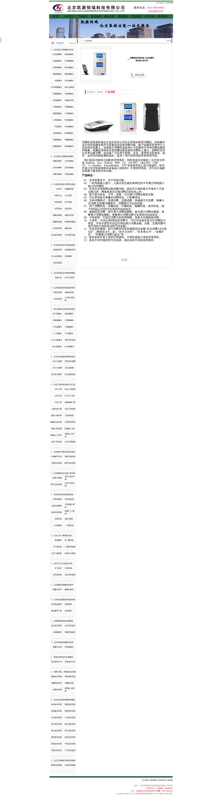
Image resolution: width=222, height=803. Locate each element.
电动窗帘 (68, 611)
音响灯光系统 (70, 553)
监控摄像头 (57, 133)
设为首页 (160, 3)
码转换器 (58, 202)
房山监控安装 (56, 731)
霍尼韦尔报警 (70, 361)
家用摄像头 (69, 133)
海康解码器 (69, 189)
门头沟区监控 (70, 750)
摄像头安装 (57, 647)
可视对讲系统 (56, 463)
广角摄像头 (69, 113)
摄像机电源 (57, 222)
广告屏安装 (57, 299)
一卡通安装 (69, 525)
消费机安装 (69, 683)
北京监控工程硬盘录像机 (63, 156)
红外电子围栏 (56, 374)
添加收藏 (169, 3)
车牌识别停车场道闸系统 (63, 494)
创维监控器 (69, 292)
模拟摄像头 (57, 74)
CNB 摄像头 (57, 327)
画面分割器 (69, 215)
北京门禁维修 (70, 442)
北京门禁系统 (70, 409)
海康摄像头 (57, 94)
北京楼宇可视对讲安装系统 (64, 452)
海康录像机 (57, 161)
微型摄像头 (69, 74)
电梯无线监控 (70, 632)
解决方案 (109, 16)
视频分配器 (57, 215)
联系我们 (163, 16)
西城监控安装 (70, 711)
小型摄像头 (57, 107)
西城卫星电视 (56, 765)
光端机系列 (57, 250)
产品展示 (83, 16)
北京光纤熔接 (70, 575)
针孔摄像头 (69, 81)
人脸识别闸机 (56, 506)
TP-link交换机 (56, 256)
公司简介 (69, 16)
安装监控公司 (70, 662)
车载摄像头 (69, 107)
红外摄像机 (57, 54)
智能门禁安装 (56, 429)
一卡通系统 (57, 525)
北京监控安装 (56, 626)
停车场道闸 (69, 499)
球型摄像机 (57, 67)
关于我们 (145, 780)
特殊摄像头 (69, 146)
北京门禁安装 (56, 442)
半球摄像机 (69, 61)
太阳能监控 (57, 632)
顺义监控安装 (70, 724)
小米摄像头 (57, 120)
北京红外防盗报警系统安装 (64, 357)
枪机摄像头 (69, 54)
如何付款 (162, 780)
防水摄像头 (69, 67)
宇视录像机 (69, 174)
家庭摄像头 (57, 113)
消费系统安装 (56, 683)
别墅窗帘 (68, 604)
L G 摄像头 (57, 333)
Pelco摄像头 (69, 346)
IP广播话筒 (57, 547)
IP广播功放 (69, 540)
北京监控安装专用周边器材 (64, 184)
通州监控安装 (56, 737)
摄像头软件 (57, 589)
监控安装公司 (56, 662)
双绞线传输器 (70, 222)
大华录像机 (69, 161)
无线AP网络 (57, 478)
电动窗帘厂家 (56, 611)
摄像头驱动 (69, 589)
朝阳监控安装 (70, 704)
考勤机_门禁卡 (56, 435)
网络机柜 (68, 228)
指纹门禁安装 (56, 415)
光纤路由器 (57, 575)
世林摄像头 (57, 320)
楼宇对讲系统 (70, 463)
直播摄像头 (57, 140)
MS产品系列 (69, 278)
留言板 (170, 780)
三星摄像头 (69, 327)
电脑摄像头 (69, 140)
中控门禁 (58, 402)
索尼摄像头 (69, 314)
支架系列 (68, 209)
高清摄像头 (57, 100)
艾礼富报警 (69, 368)
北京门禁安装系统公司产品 (64, 385)
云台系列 (68, 195)
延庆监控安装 (70, 737)
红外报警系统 (70, 374)
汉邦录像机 (57, 168)
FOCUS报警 (57, 368)
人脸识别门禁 (56, 409)
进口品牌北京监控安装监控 (64, 309)
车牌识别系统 (56, 512)
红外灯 (59, 189)
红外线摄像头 (56, 87)
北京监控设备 (56, 235)
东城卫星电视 (70, 765)
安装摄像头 (69, 647)
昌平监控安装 (56, 724)
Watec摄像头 (57, 346)
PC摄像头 (58, 127)
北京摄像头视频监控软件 (63, 585)
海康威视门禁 (70, 402)
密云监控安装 (70, 731)
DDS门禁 (58, 389)
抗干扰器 (68, 202)
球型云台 (58, 195)
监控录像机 (69, 168)
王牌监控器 (57, 292)
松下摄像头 (57, 314)
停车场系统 (57, 499)
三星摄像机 (69, 320)
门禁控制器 (69, 415)
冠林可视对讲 (70, 456)
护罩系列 (58, 209)
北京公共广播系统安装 (63, 536)
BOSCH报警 (57, 361)
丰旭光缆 (68, 568)
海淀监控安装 (56, 704)
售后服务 (136, 16)
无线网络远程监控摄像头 (63, 621)
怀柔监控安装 (56, 744)
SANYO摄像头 (56, 340)
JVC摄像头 (69, 333)
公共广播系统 (56, 553)
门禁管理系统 (70, 422)
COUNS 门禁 (69, 396)
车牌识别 (58, 519)
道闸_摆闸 (69, 519)
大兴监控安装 (70, 717)
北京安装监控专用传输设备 (64, 245)
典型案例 (123, 16)
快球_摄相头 (70, 87)
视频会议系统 (56, 676)
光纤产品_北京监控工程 (63, 563)
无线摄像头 (57, 61)
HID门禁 (58, 396)
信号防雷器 (57, 228)
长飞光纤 (58, 568)
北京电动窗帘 (56, 604)
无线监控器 (69, 100)
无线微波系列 (70, 250)
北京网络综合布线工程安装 (64, 473)
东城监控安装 (56, 711)
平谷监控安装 (70, 744)
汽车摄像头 (69, 127)
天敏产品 (58, 278)
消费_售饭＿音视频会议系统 (65, 672)
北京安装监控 (70, 626)
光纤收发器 (57, 263)
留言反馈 (150, 16)
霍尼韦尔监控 (70, 340)
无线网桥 (68, 256)
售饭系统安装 (70, 676)
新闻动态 (96, 16)
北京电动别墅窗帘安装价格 (64, 600)
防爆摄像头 (57, 146)
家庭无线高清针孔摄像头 (63, 657)
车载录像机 (57, 174)
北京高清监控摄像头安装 (63, 642)
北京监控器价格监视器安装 (64, 288)
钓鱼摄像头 (69, 120)
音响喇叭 (58, 540)
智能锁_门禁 (70, 429)
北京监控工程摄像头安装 (63, 50)
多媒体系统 (57, 690)
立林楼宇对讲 (56, 456)
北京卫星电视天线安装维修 (64, 760)
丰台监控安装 (56, 717)
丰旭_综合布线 (56, 484)
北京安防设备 (70, 235)
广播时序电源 (70, 547)
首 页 (55, 16)
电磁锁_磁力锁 (56, 422)
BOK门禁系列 (70, 389)
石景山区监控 (56, 750)
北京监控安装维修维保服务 (64, 700)
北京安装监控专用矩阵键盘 (64, 273)
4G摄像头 (58, 81)
